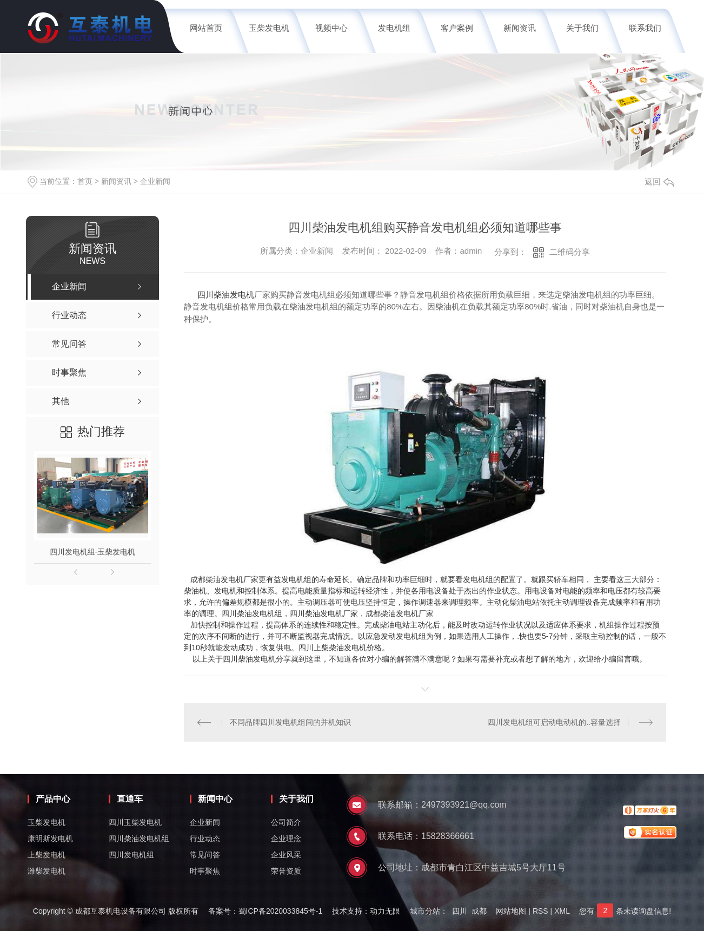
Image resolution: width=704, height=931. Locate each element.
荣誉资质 (286, 871)
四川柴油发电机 (225, 294)
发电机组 (394, 27)
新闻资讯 (519, 27)
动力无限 (385, 911)
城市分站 (425, 911)
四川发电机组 (131, 854)
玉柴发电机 (269, 27)
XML (561, 911)
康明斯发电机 (50, 838)
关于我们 (582, 27)
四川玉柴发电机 (135, 822)
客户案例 (457, 27)
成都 (479, 911)
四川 (459, 911)
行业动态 (205, 838)
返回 (659, 181)
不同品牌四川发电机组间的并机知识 (290, 722)
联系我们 (645, 27)
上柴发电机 (46, 854)
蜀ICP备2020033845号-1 (280, 911)
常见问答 (205, 854)
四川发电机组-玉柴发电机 (93, 551)
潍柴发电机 (46, 871)
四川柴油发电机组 (139, 838)
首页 (84, 181)
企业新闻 (155, 181)
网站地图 (511, 911)
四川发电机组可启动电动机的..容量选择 (554, 722)
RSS (540, 911)
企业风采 (286, 854)
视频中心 (331, 27)
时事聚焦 (205, 871)
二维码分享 (569, 251)
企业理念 (286, 838)
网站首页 (206, 27)
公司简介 (286, 822)
